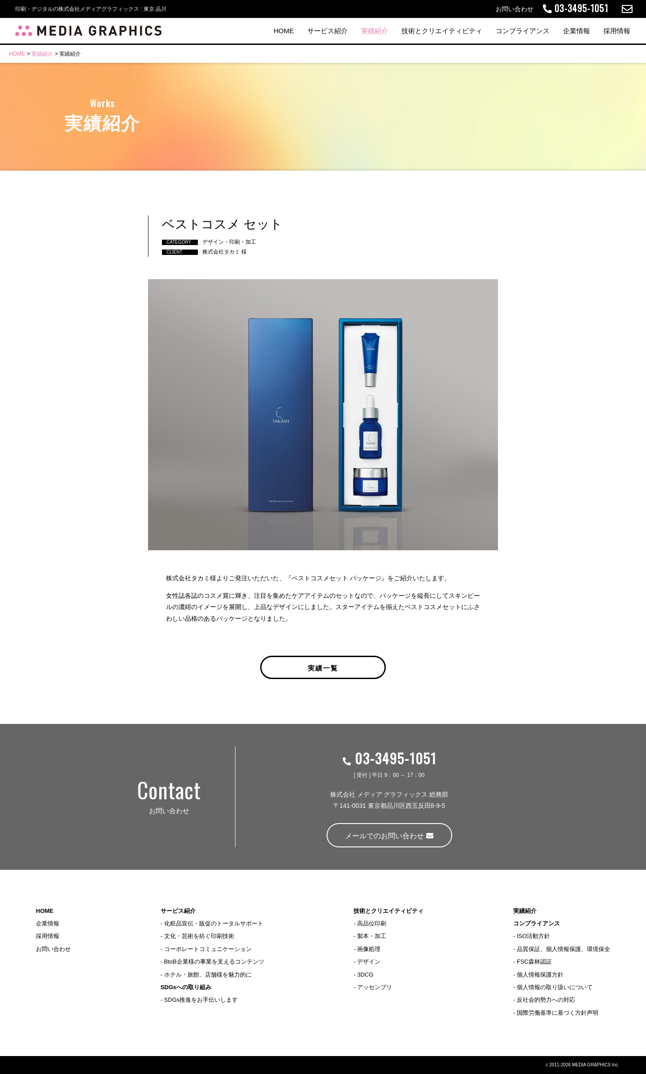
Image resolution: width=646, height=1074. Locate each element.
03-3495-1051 (389, 758)
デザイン (368, 961)
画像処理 (368, 949)
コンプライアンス (523, 31)
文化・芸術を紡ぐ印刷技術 (199, 936)
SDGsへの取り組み (186, 987)
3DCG (365, 974)
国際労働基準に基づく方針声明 (557, 1012)
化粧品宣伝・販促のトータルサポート (213, 923)
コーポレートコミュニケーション (208, 949)
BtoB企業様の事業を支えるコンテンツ (214, 961)
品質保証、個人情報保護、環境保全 (563, 949)
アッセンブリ (374, 987)
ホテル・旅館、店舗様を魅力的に (208, 974)
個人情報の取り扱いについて (555, 987)
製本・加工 (371, 936)
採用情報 (616, 31)
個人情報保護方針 (540, 974)
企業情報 (576, 31)
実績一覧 (323, 667)
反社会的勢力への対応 (546, 999)
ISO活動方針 (533, 936)
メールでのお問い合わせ (389, 836)
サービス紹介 (327, 31)
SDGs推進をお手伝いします (201, 999)
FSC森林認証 (534, 961)
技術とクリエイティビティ (442, 31)
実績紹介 (374, 31)
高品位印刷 (371, 923)
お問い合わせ (53, 949)
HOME (284, 31)
